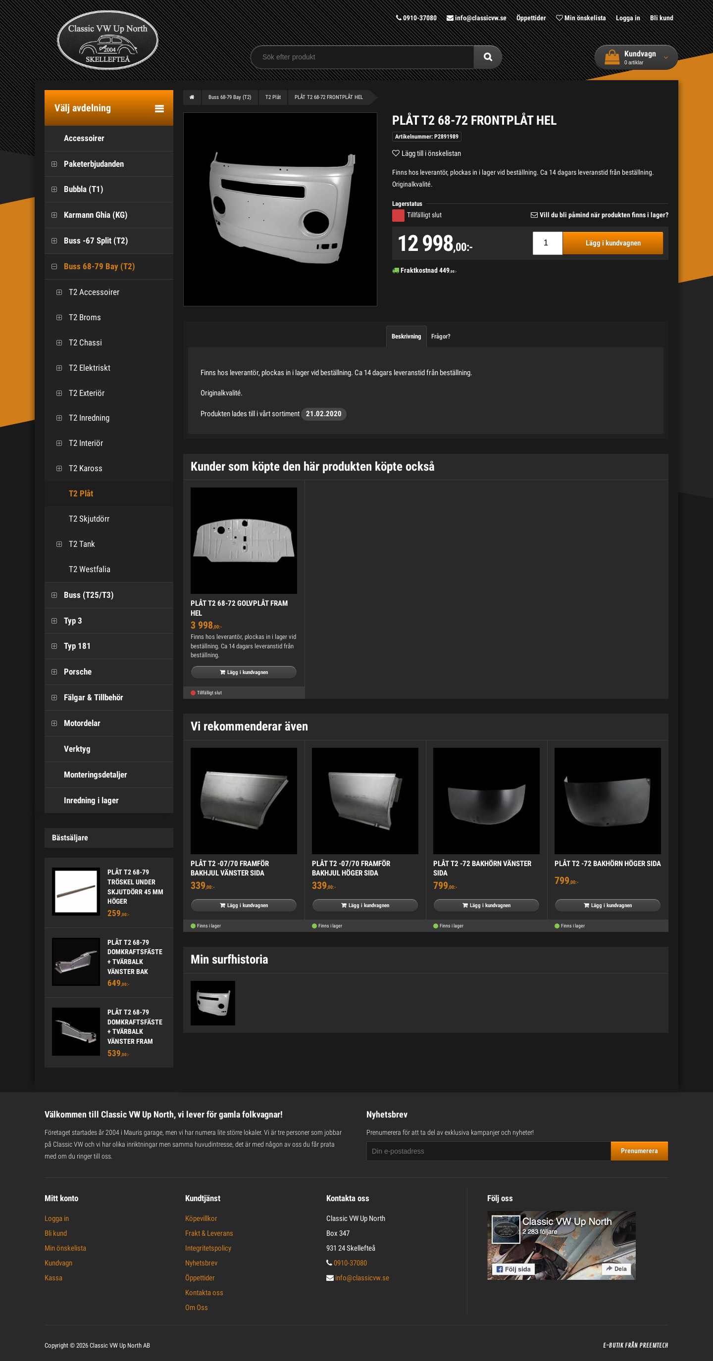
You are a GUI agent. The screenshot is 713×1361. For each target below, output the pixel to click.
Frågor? (441, 336)
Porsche (68, 672)
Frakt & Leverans (209, 1233)
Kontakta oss (204, 1292)
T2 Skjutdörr (79, 519)
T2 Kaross (76, 468)
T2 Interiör (76, 443)
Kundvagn (58, 1263)
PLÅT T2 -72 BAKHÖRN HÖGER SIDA (608, 863)
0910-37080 (416, 18)
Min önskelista (581, 18)
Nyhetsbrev (201, 1263)
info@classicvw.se (477, 18)
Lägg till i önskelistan (431, 153)
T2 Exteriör (77, 393)
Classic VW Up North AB (120, 1345)
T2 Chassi (76, 343)
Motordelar (73, 723)
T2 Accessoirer (84, 292)
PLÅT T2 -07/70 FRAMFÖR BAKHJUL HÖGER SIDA (351, 868)
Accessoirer (74, 138)
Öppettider (531, 18)
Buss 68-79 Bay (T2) (90, 266)
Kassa (53, 1277)
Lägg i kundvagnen (613, 243)
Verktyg (68, 749)
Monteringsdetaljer (86, 775)
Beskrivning (406, 336)
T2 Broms (75, 317)
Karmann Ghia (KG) (86, 215)
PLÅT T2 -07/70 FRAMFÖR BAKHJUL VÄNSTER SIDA (230, 868)
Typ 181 (68, 646)
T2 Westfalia (80, 569)
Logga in (628, 18)
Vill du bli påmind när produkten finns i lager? (604, 215)
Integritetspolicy (208, 1248)
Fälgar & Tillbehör (84, 697)
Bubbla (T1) (74, 189)
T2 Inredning (79, 418)
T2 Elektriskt (80, 368)
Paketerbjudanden (84, 164)
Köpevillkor (201, 1218)
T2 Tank (72, 544)
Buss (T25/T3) (79, 595)
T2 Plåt (71, 493)
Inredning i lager (82, 800)
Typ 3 (63, 621)
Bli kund (661, 18)
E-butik (613, 1346)
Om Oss (196, 1307)
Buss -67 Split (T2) (86, 241)
